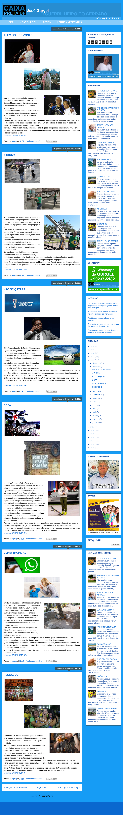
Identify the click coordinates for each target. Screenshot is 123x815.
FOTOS (47, 22)
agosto (95, 398)
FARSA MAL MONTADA (106, 159)
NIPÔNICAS (102, 209)
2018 (93, 437)
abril (95, 412)
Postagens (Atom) (45, 796)
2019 (93, 434)
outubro (96, 391)
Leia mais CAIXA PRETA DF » (15, 135)
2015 (93, 448)
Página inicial (42, 787)
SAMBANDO (102, 224)
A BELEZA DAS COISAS (107, 192)
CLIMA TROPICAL (15, 552)
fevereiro (96, 419)
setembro (97, 395)
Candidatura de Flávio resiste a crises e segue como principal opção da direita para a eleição (103, 306)
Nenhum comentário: (34, 141)
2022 (93, 360)
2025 (93, 350)
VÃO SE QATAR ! (14, 289)
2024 (93, 353)
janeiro (95, 423)
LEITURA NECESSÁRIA (69, 22)
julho (95, 402)
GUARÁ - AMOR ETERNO (107, 241)
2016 (93, 444)
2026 (93, 346)
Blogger (92, 810)
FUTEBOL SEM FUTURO (107, 91)
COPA (7, 405)
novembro (97, 367)
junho (95, 405)
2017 (93, 441)
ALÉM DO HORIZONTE (18, 35)
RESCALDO (11, 674)
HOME (10, 22)
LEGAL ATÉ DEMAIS (105, 142)
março (95, 416)
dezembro (97, 363)
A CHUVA (9, 154)
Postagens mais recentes (15, 787)
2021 (93, 427)
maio (95, 409)
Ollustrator (72, 810)
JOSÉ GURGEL (28, 22)
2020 (93, 430)
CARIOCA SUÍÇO (104, 177)
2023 (93, 357)
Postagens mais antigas (69, 787)
